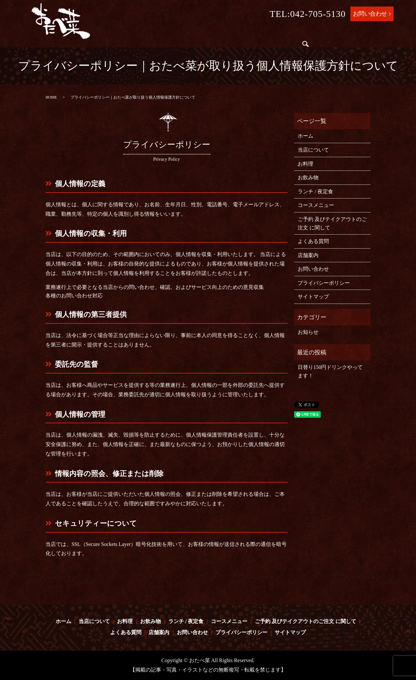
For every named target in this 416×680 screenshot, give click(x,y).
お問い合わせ (370, 13)
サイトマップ (313, 296)
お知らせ (308, 332)
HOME (51, 97)
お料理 (175, 33)
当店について (145, 33)
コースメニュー (274, 33)
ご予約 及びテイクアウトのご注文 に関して (165, 46)
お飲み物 (198, 33)
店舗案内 (274, 46)
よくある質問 (242, 46)
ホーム (117, 33)
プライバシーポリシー (324, 283)
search (293, 46)
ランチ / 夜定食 (232, 33)
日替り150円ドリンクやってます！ (330, 371)
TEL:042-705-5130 (308, 14)
